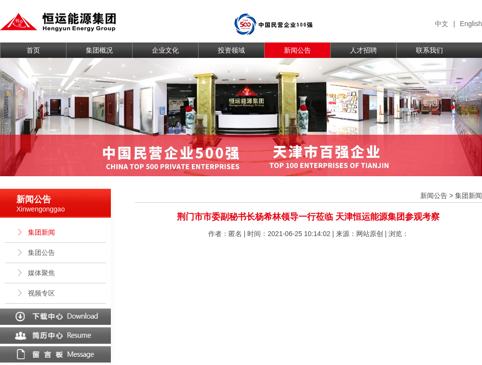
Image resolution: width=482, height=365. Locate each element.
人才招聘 (363, 50)
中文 (441, 24)
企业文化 (165, 50)
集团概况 (99, 50)
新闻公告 (297, 50)
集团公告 (35, 252)
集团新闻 (35, 232)
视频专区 (35, 293)
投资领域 (231, 50)
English (471, 24)
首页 (33, 50)
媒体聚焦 (35, 273)
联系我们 (429, 50)
